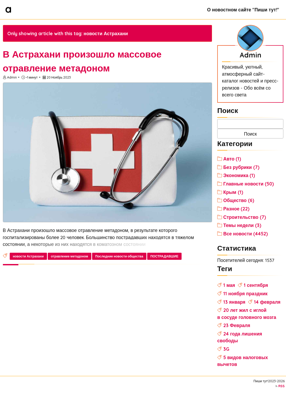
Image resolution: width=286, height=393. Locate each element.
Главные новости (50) (248, 184)
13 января (234, 302)
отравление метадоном (69, 256)
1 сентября (256, 285)
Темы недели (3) (242, 225)
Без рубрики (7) (241, 167)
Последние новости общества (119, 256)
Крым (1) (233, 192)
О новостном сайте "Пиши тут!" (243, 9)
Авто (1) (232, 159)
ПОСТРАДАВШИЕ (164, 256)
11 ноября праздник (245, 293)
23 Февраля (236, 325)
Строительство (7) (244, 217)
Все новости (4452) (245, 233)
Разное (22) (236, 208)
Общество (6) (238, 200)
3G (226, 349)
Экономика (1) (239, 175)
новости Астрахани (28, 256)
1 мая (229, 285)
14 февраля (267, 302)
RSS (281, 386)
